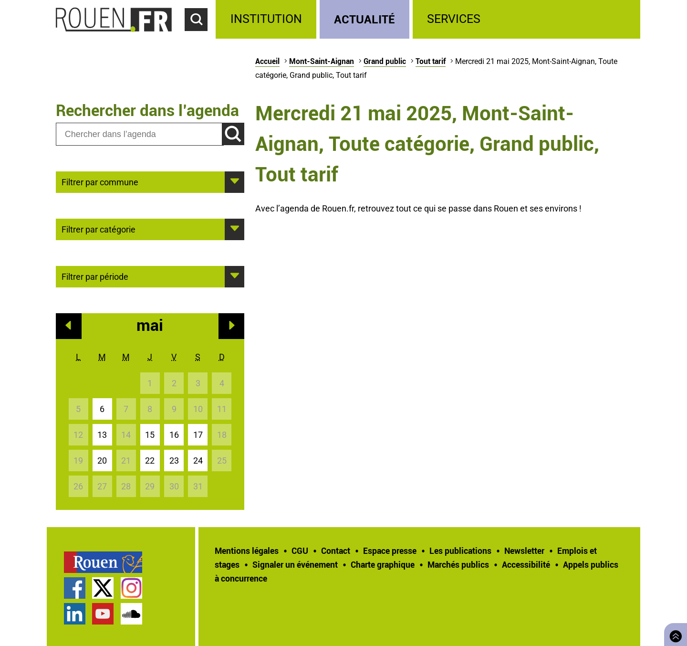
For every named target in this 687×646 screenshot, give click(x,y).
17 (198, 435)
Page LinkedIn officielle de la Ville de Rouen (74, 614)
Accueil (267, 61)
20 (102, 460)
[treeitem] (267, 19)
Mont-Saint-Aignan (321, 61)
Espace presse (389, 550)
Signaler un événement (295, 564)
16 (174, 435)
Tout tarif (431, 61)
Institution (266, 19)
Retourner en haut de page (673, 633)
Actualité (364, 19)
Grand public (385, 61)
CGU (299, 550)
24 (198, 460)
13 (102, 435)
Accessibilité (526, 564)
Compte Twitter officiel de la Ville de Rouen (103, 588)
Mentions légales (247, 550)
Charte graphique (383, 564)
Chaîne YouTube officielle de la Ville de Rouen (103, 614)
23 (174, 460)
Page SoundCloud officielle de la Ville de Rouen (131, 614)
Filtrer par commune (100, 181)
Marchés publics (458, 564)
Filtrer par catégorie (98, 228)
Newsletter (524, 550)
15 (150, 435)
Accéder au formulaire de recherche (200, 36)
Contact (335, 550)
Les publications (460, 550)
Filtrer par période (95, 276)
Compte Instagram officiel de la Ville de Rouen (131, 588)
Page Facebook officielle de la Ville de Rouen (74, 588)
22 (150, 460)
